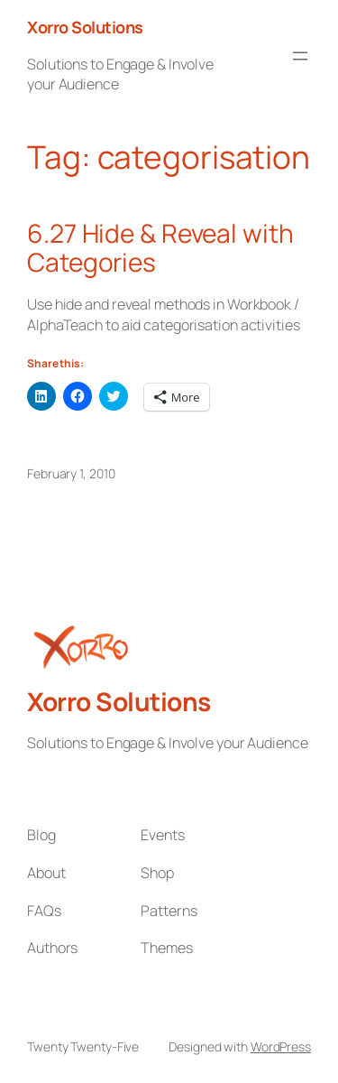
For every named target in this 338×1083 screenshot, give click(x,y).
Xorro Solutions (85, 27)
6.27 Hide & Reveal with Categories (160, 247)
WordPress (281, 1046)
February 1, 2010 (70, 473)
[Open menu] (300, 56)
